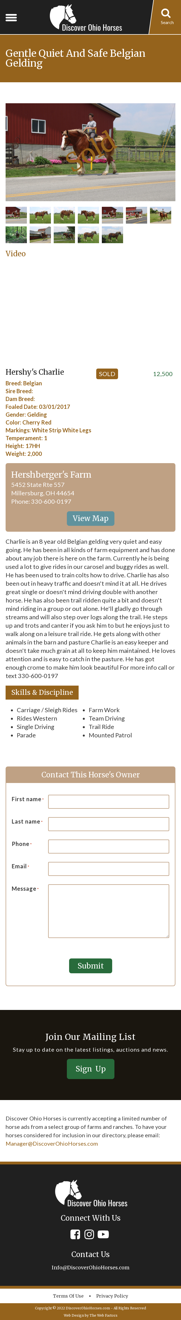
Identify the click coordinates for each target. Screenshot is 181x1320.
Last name (27, 821)
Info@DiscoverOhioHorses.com (91, 1267)
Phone (22, 844)
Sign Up (91, 1068)
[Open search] (167, 17)
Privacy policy (112, 1295)
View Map (91, 518)
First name (28, 799)
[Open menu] (11, 17)
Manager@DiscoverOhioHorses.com (52, 1143)
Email (20, 866)
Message (25, 889)
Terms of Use (68, 1295)
